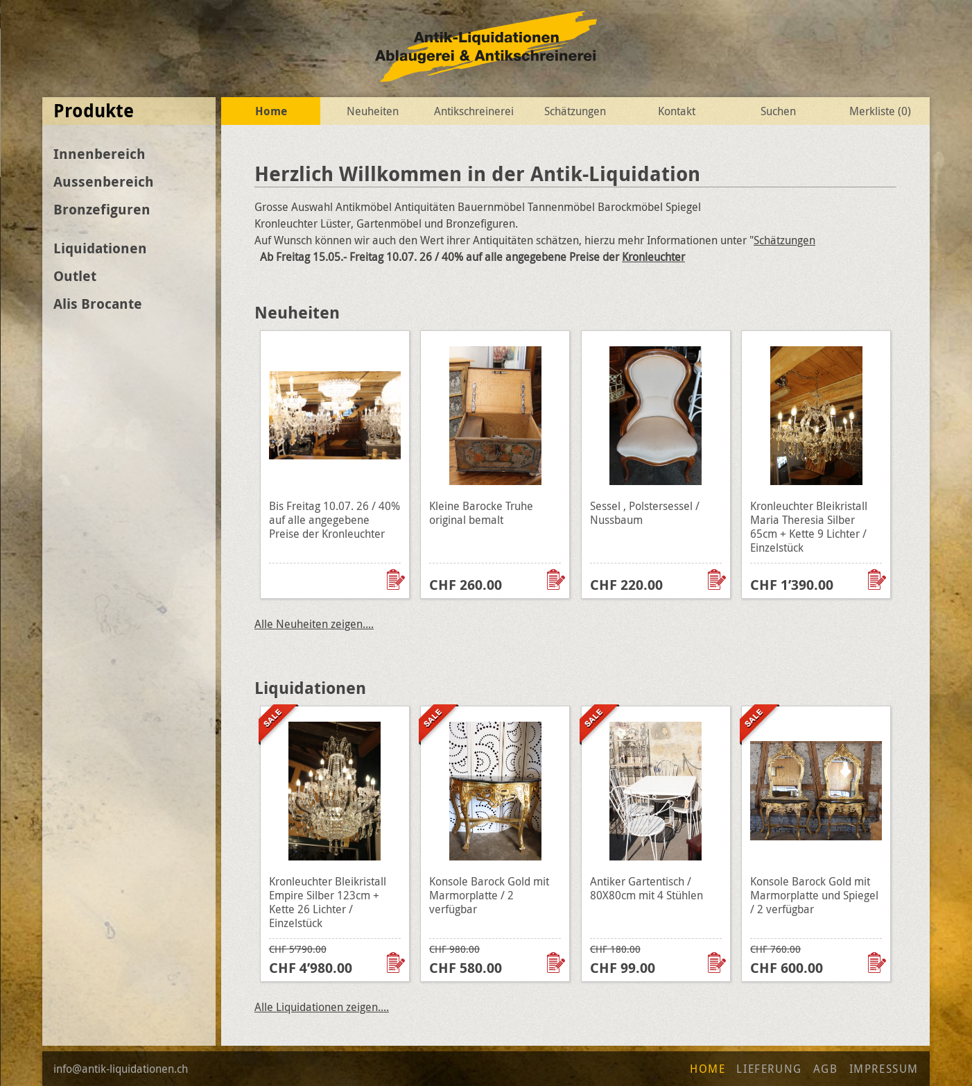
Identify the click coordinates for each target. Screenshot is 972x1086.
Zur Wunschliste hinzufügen (397, 579)
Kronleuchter (653, 256)
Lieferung (768, 1068)
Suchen (778, 111)
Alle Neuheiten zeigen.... (314, 623)
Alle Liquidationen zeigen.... (321, 1007)
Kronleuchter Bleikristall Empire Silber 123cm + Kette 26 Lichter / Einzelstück (327, 902)
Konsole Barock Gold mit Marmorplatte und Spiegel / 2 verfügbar (814, 895)
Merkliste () (880, 111)
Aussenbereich (103, 181)
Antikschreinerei (474, 111)
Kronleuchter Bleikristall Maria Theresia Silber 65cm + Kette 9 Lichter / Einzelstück (808, 526)
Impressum (884, 1068)
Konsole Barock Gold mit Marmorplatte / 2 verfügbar (489, 895)
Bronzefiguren (101, 209)
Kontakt (676, 111)
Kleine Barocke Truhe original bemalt (481, 512)
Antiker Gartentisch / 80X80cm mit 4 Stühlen (646, 888)
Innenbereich (99, 153)
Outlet (74, 275)
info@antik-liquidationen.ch (120, 1068)
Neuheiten (373, 111)
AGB (825, 1068)
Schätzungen (575, 111)
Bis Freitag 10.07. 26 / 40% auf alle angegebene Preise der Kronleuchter (334, 519)
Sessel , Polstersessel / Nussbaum (645, 512)
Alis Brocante (97, 303)
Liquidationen (100, 248)
